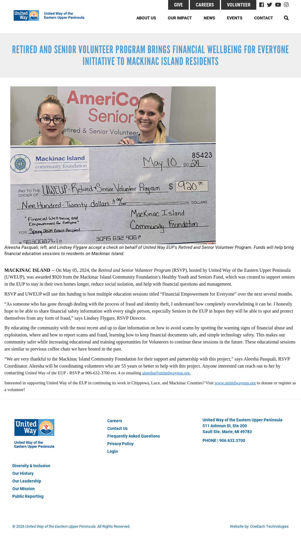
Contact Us (117, 428)
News (209, 18)
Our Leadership (26, 481)
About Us (146, 18)
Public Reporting (28, 496)
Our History (23, 473)
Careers (205, 4)
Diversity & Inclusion (31, 465)
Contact (263, 18)
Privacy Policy (120, 443)
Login (112, 451)
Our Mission (23, 488)
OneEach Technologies (269, 526)
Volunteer (238, 4)
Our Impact (180, 18)
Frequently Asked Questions (133, 436)
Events (235, 18)
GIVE (178, 4)
